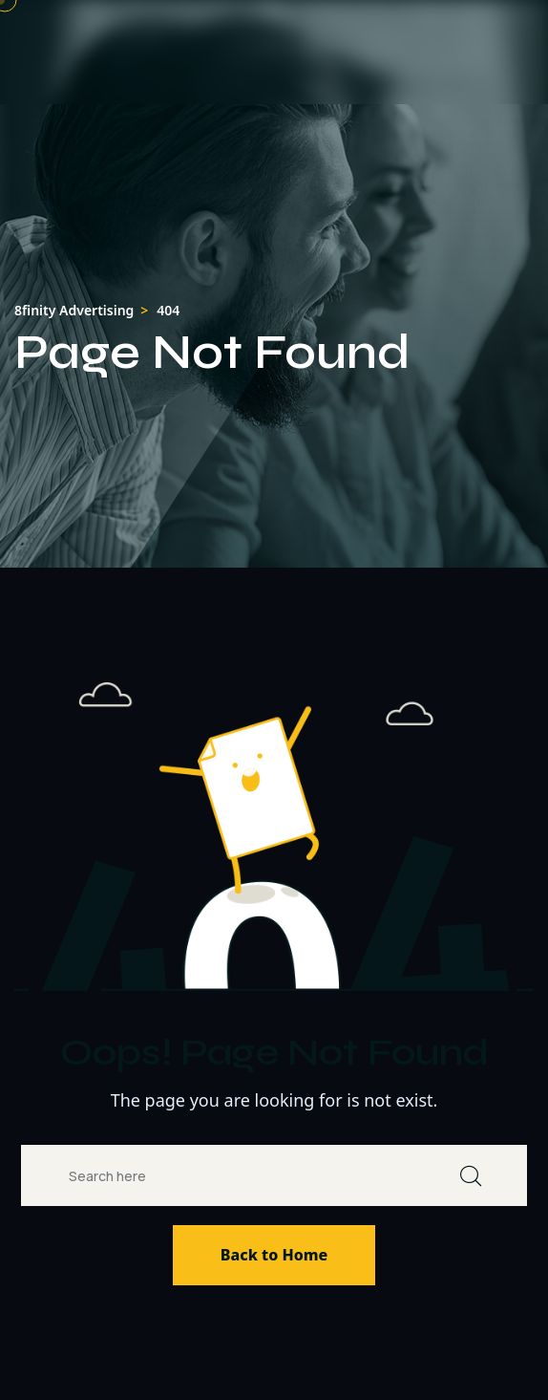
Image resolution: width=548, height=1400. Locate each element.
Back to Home (274, 1254)
